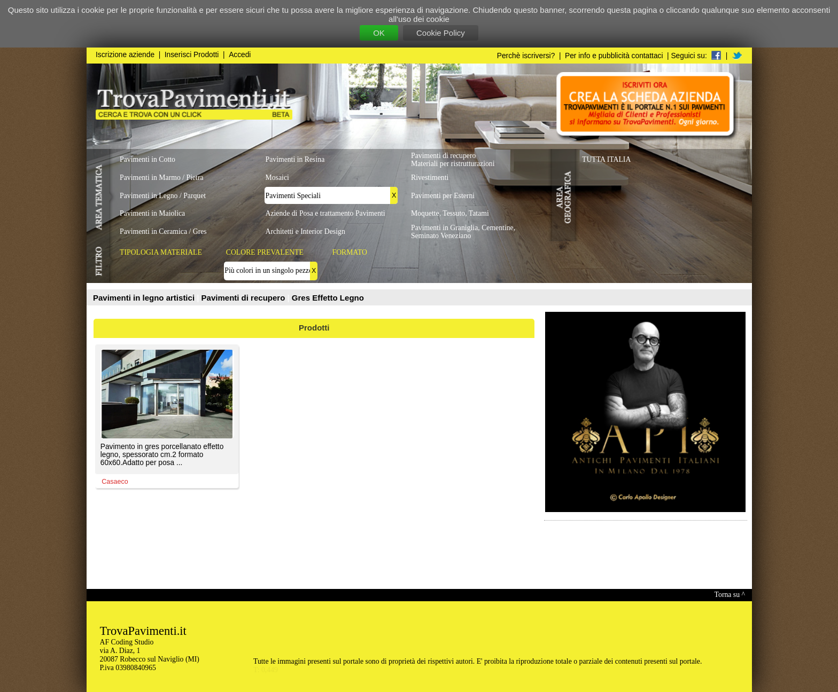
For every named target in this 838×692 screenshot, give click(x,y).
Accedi (240, 55)
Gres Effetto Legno (328, 297)
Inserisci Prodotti (192, 55)
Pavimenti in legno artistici (145, 297)
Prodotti (314, 327)
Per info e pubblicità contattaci (614, 56)
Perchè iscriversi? (526, 56)
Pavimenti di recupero (244, 297)
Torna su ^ (730, 595)
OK (379, 32)
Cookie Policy (440, 32)
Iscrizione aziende (125, 55)
